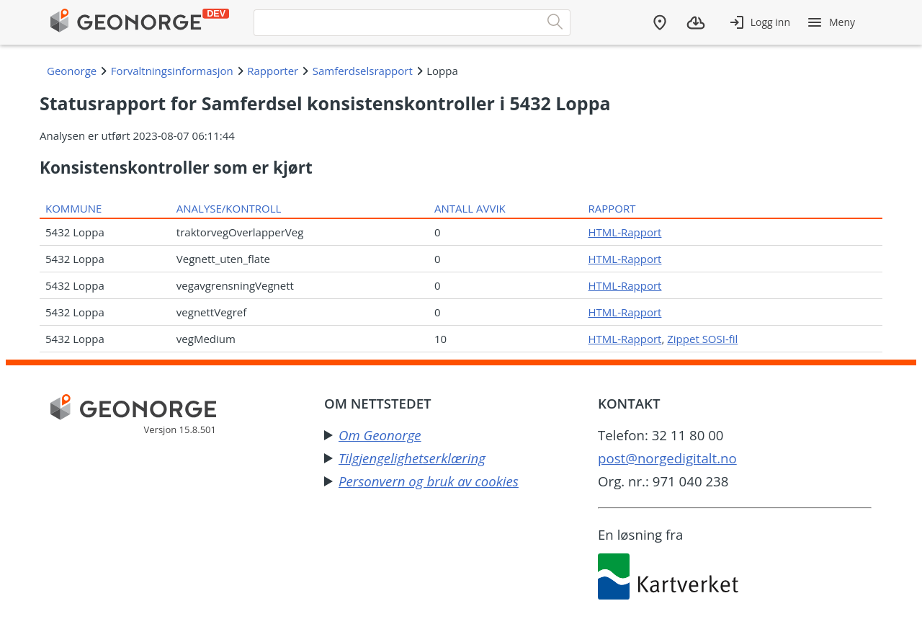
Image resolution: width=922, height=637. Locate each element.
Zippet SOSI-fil (702, 338)
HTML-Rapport (625, 232)
